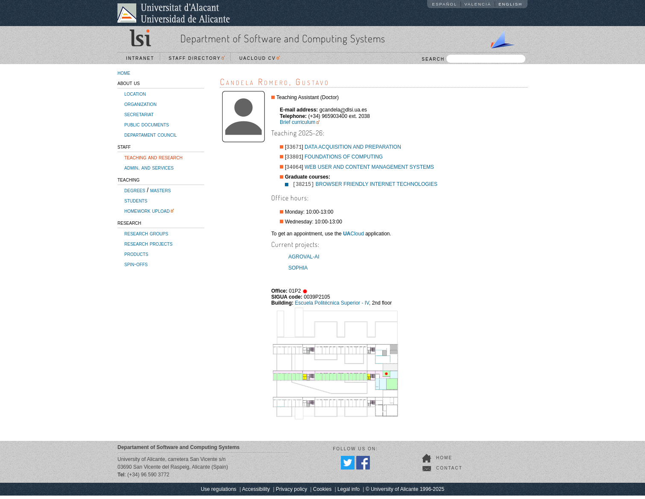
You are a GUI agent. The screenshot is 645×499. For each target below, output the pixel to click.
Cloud (353, 237)
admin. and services (148, 167)
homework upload (147, 210)
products (136, 253)
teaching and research (153, 157)
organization (140, 103)
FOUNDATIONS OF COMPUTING (344, 158)
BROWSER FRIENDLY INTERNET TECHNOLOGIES (376, 188)
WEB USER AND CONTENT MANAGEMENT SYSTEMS (369, 170)
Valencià (477, 4)
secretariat (139, 114)
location (135, 93)
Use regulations (218, 493)
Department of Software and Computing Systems (282, 38)
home (123, 72)
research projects (148, 243)
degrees (134, 190)
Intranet (140, 58)
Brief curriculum (297, 122)
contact (449, 471)
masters (160, 190)
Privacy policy (291, 493)
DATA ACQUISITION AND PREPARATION (353, 148)
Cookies (322, 493)
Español (444, 4)
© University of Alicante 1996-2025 (405, 493)
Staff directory (197, 58)
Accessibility (256, 493)
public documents (146, 124)
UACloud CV (259, 58)
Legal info (348, 493)
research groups (146, 233)
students (135, 200)
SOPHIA (298, 271)
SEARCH (473, 59)
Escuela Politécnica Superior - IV (332, 306)
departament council (150, 134)
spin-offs (136, 264)
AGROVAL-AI (303, 260)
